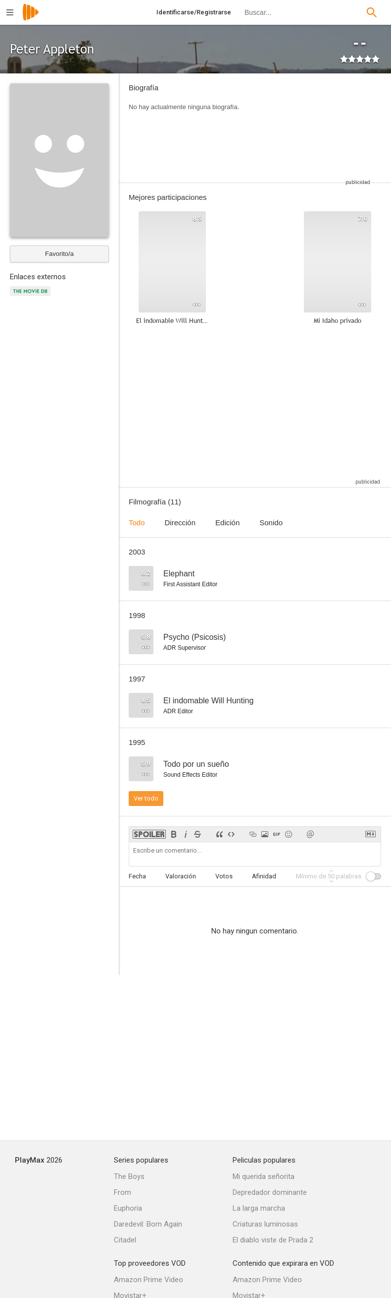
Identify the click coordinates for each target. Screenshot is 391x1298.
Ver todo (146, 798)
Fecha (137, 876)
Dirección (180, 522)
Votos (224, 876)
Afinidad (264, 876)
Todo (137, 522)
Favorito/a (59, 253)
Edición (227, 522)
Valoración (180, 876)
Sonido (271, 522)
